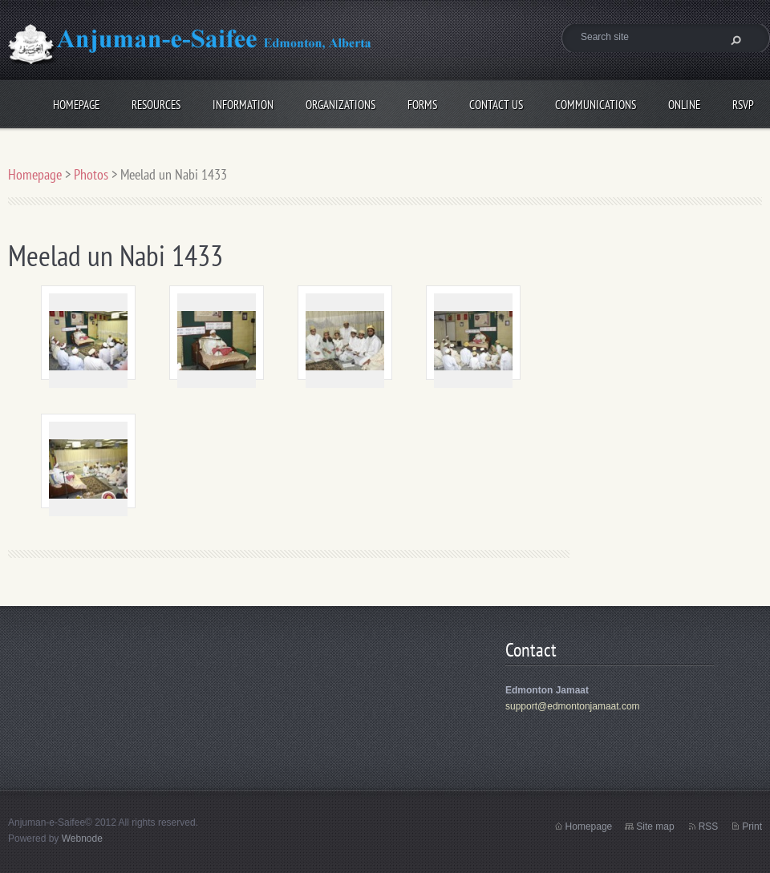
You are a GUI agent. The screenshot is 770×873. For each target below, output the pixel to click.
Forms (422, 102)
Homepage (76, 102)
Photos (91, 174)
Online (684, 102)
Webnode (82, 838)
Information (243, 102)
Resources (156, 102)
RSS (709, 826)
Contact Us (496, 102)
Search (734, 40)
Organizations (340, 102)
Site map (655, 826)
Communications (595, 102)
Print (752, 826)
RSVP (743, 102)
